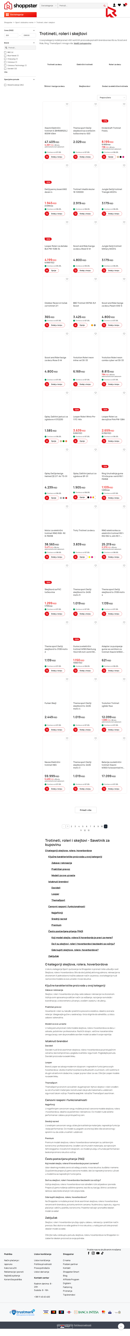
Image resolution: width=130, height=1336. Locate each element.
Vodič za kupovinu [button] (82, 43)
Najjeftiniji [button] (57, 912)
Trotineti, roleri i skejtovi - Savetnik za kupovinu (77, 842)
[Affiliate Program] (71, 1279)
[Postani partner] (70, 1264)
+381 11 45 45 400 (42, 1296)
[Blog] (65, 1275)
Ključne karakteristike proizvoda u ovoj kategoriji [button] (75, 856)
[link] (114, 5)
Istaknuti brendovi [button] (58, 881)
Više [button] (5, 72)
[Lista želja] (119, 5)
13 (88, 830)
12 (85, 830)
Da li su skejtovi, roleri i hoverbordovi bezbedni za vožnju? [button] (83, 943)
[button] (49, 5)
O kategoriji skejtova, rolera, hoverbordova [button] (68, 850)
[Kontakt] (66, 1268)
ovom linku (70, 1056)
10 (102, 826)
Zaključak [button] (53, 956)
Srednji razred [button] (59, 918)
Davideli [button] (55, 887)
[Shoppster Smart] (71, 1271)
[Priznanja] (67, 1291)
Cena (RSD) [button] (19, 30)
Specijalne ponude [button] (19, 79)
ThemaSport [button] (58, 900)
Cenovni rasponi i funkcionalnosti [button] (66, 906)
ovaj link (79, 1093)
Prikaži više (86, 810)
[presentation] (65, 8)
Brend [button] (19, 43)
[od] (11, 35)
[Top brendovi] (69, 1294)
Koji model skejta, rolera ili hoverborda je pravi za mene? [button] (82, 937)
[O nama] (66, 1260)
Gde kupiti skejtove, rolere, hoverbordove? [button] (75, 949)
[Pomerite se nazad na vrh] (121, 1326)
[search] (82, 6)
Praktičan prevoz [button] (60, 869)
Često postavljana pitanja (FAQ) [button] (65, 931)
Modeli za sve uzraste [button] (63, 875)
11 (81, 830)
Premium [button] (56, 925)
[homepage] (20, 4)
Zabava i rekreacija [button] (61, 862)
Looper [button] (55, 893)
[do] (29, 35)
